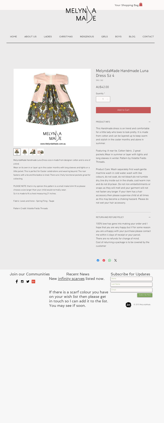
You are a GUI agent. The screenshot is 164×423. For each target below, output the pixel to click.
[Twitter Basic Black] (28, 281)
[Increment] (108, 99)
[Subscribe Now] (144, 295)
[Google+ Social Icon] (33, 281)
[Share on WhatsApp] (110, 260)
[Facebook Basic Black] (17, 281)
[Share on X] (115, 260)
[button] (140, 4)
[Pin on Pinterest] (104, 260)
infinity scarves (71, 278)
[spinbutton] (103, 99)
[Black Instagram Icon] (22, 281)
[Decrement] (98, 99)
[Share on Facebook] (98, 260)
